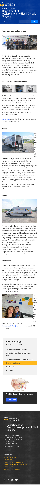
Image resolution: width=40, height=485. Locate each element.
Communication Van (13, 363)
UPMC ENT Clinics (9, 460)
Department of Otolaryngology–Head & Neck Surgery (23, 427)
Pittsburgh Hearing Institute (16, 349)
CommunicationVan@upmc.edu (12, 326)
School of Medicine (10, 457)
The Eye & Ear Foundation (12, 469)
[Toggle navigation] (4, 21)
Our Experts (10, 367)
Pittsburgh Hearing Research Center (19, 359)
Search (34, 21)
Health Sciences (9, 467)
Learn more (6, 119)
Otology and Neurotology (14, 343)
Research (9, 371)
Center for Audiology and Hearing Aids (18, 354)
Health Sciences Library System (14, 462)
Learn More (11, 400)
